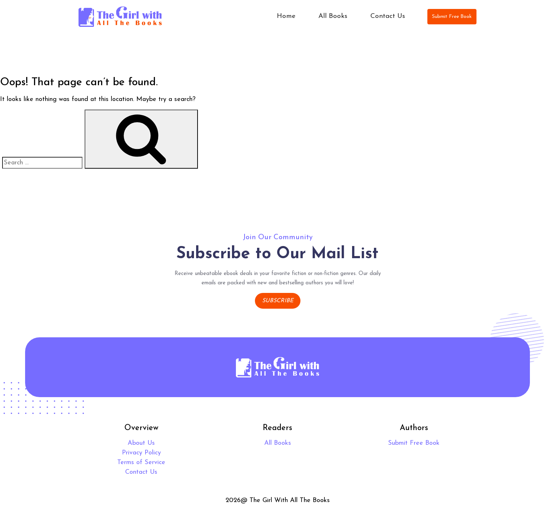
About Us (141, 443)
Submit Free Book (452, 16)
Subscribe (277, 301)
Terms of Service (141, 462)
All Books (332, 16)
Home (286, 16)
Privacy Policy (141, 452)
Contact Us (387, 16)
